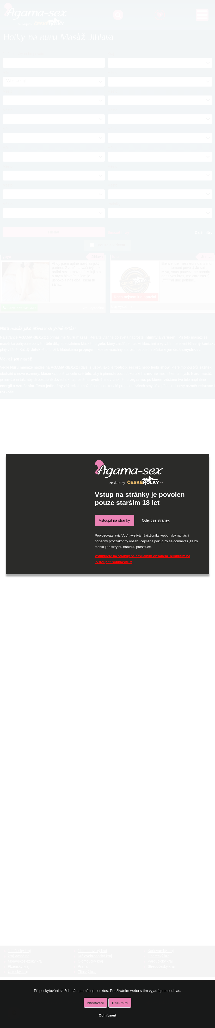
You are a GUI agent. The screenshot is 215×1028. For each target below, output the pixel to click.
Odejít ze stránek (156, 520)
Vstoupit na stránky (114, 520)
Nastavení (95, 1003)
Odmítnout (107, 1015)
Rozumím (120, 1003)
